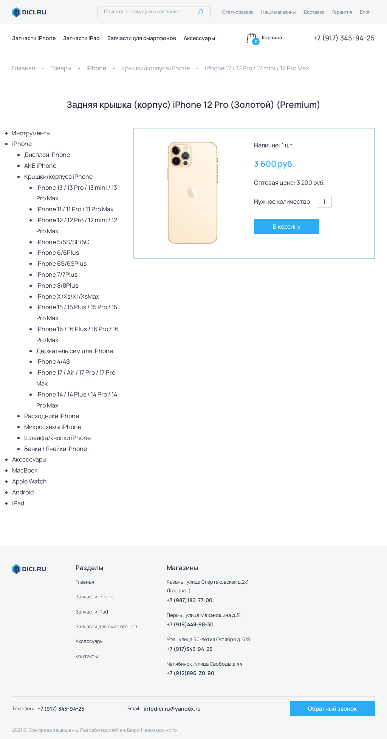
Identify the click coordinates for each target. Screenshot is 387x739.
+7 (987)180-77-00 (189, 600)
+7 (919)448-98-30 (190, 624)
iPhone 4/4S (53, 361)
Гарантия (342, 12)
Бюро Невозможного (152, 730)
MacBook (24, 470)
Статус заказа (238, 12)
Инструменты (31, 133)
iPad (18, 503)
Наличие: (267, 145)
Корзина (272, 37)
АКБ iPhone (40, 165)
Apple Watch (29, 481)
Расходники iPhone (51, 416)
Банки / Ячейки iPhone (55, 449)
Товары (60, 68)
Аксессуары (199, 38)
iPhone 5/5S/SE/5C (62, 242)
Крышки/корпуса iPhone (155, 68)
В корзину (286, 226)
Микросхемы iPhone (52, 427)
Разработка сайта (101, 730)
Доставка (314, 12)
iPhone (96, 68)
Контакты (87, 656)
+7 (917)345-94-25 (189, 648)
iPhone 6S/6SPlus (61, 263)
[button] (240, 147)
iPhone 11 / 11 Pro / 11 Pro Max (74, 209)
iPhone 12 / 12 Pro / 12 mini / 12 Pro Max (257, 68)
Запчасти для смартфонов (141, 38)
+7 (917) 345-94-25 (344, 37)
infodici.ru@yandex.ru (172, 708)
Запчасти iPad (81, 38)
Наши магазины (278, 12)
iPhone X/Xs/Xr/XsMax (67, 296)
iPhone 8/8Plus (57, 285)
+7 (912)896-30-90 (190, 673)
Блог (365, 12)
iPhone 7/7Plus (56, 274)
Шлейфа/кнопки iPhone (57, 438)
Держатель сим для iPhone (74, 351)
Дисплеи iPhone (47, 154)
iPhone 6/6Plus (57, 252)
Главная (23, 68)
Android (23, 492)
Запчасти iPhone (34, 38)
